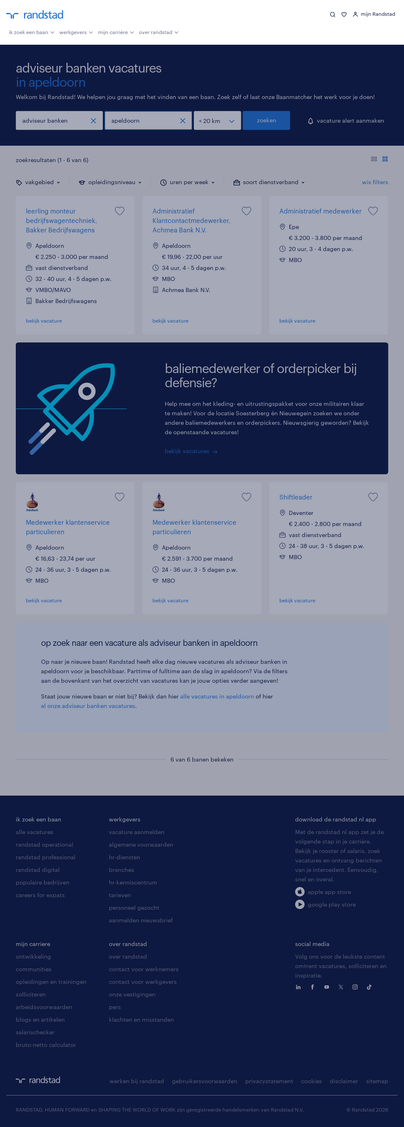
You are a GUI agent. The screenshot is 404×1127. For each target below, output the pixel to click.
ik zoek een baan (32, 31)
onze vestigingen (132, 994)
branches (121, 869)
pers (115, 1006)
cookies (311, 1080)
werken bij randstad (137, 1080)
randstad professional (45, 857)
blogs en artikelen (40, 1019)
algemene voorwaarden (141, 844)
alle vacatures (34, 831)
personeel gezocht (134, 907)
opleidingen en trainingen (51, 981)
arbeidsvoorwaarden (44, 1006)
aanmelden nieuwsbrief (141, 920)
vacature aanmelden (136, 831)
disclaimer (344, 1080)
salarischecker (35, 1032)
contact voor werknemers (144, 969)
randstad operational (44, 844)
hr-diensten (124, 857)
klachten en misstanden (141, 1019)
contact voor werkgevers (143, 981)
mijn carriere (33, 943)
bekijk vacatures (187, 450)
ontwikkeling (33, 956)
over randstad (159, 31)
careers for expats (40, 894)
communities (33, 969)
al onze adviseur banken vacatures (88, 705)
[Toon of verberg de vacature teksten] (379, 160)
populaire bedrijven (42, 882)
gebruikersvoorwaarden (204, 1080)
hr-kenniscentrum (133, 882)
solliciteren (31, 994)
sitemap (377, 1080)
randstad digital (38, 869)
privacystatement (269, 1080)
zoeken (266, 120)
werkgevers (76, 31)
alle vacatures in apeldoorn (217, 696)
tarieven (120, 894)
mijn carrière (116, 31)
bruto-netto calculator (46, 1044)
